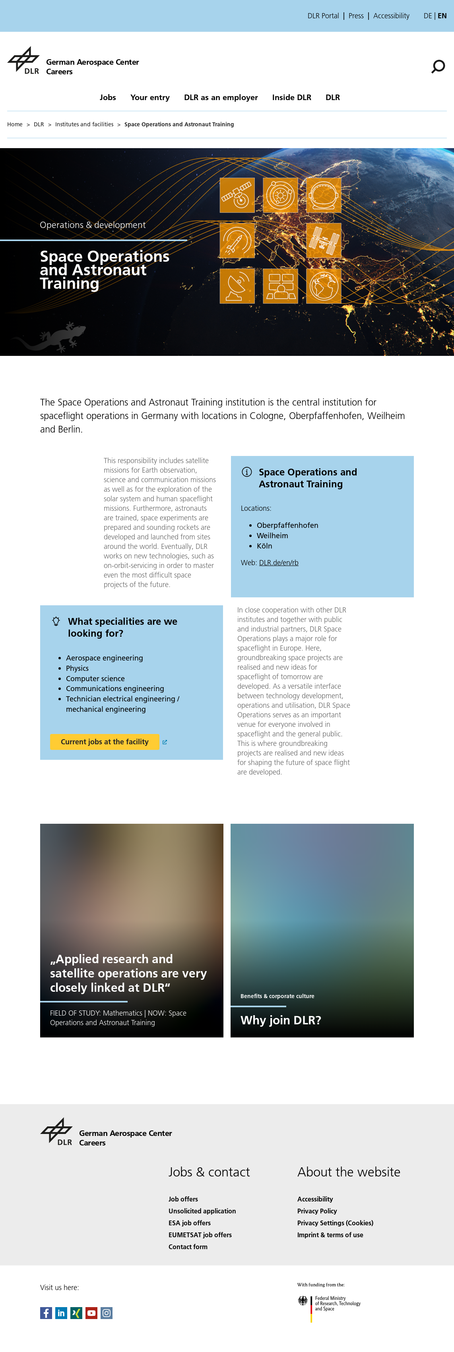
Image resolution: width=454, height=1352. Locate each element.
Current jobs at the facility (105, 741)
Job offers (183, 1199)
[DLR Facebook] (46, 1316)
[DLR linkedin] (61, 1316)
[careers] (73, 60)
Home (15, 124)
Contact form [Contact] (188, 1246)
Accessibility (391, 16)
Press (356, 16)
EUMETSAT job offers (200, 1234)
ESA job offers (190, 1223)
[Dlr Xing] (76, 1316)
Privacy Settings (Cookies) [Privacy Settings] (335, 1223)
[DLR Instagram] (107, 1316)
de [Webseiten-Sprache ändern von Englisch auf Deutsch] (428, 15)
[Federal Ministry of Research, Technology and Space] (336, 1329)
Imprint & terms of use (330, 1234)
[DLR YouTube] (91, 1316)
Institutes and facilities (84, 124)
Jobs (108, 97)
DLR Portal (323, 16)
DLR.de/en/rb (279, 562)
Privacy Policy (317, 1211)
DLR (333, 97)
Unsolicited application (202, 1211)
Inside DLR (291, 97)
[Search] (438, 67)
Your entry (150, 97)
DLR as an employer (221, 97)
